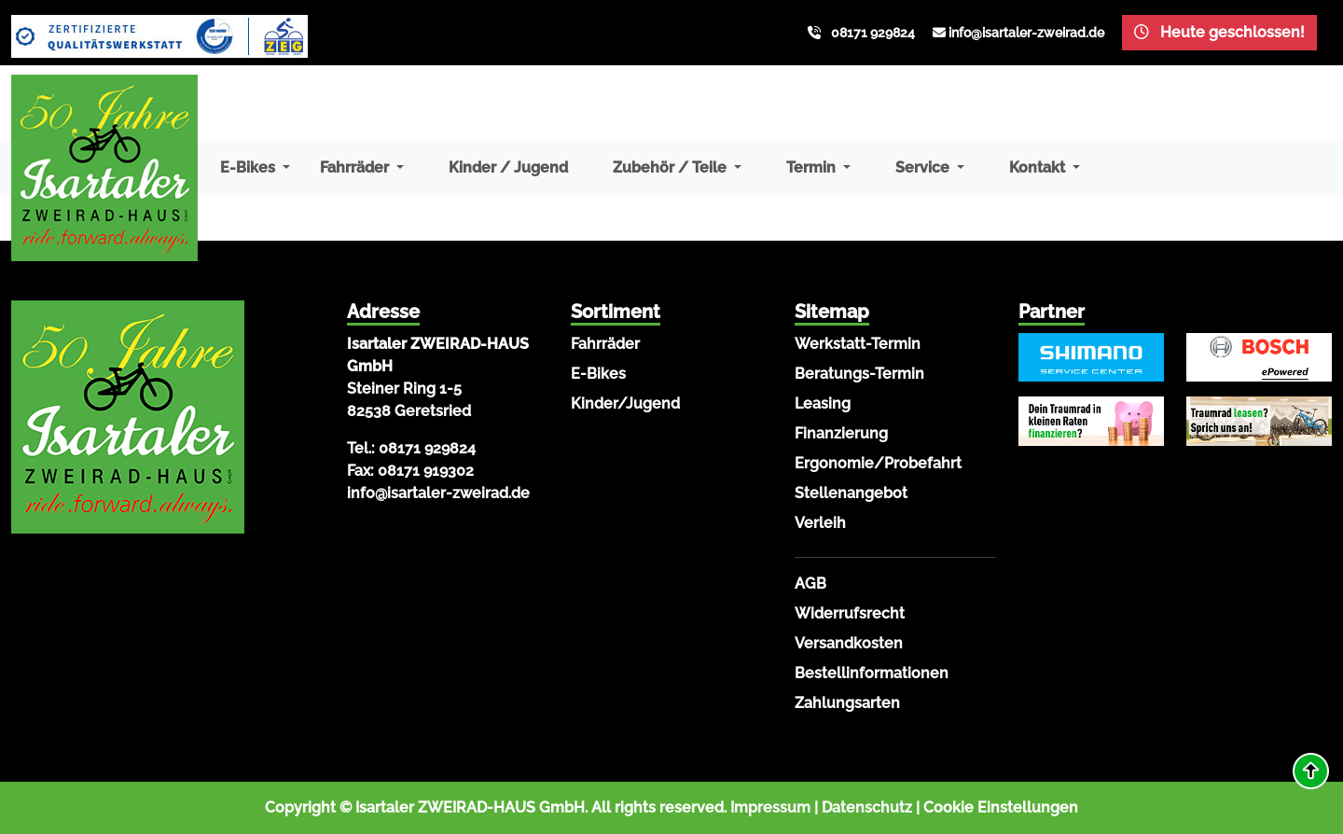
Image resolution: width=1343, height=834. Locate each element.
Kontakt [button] (1039, 167)
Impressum (770, 807)
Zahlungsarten (847, 703)
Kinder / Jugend (508, 167)
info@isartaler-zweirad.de (1026, 32)
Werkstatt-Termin (858, 344)
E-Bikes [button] (249, 167)
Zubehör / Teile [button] (671, 167)
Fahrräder (605, 344)
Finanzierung (841, 433)
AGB (810, 583)
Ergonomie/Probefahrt (878, 463)
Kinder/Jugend (625, 403)
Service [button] (924, 167)
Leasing (823, 403)
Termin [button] (812, 167)
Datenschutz (867, 807)
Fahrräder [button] (356, 167)
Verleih (820, 523)
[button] (1311, 771)
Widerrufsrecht (850, 613)
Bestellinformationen (871, 673)
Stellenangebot (851, 493)
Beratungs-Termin (859, 373)
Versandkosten (849, 643)
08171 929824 (873, 32)
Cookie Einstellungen (1000, 807)
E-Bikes (598, 373)
